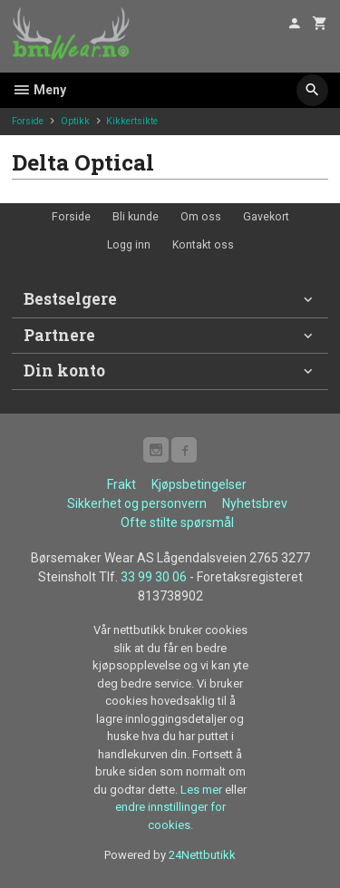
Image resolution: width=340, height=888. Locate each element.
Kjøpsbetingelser (199, 484)
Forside (28, 121)
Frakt (121, 484)
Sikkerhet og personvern (137, 503)
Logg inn (129, 245)
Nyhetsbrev (254, 503)
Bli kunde (135, 216)
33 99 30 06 (154, 577)
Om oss (200, 216)
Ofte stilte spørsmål (177, 522)
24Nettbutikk (202, 855)
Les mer (202, 789)
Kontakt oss (203, 245)
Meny (39, 90)
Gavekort (266, 216)
